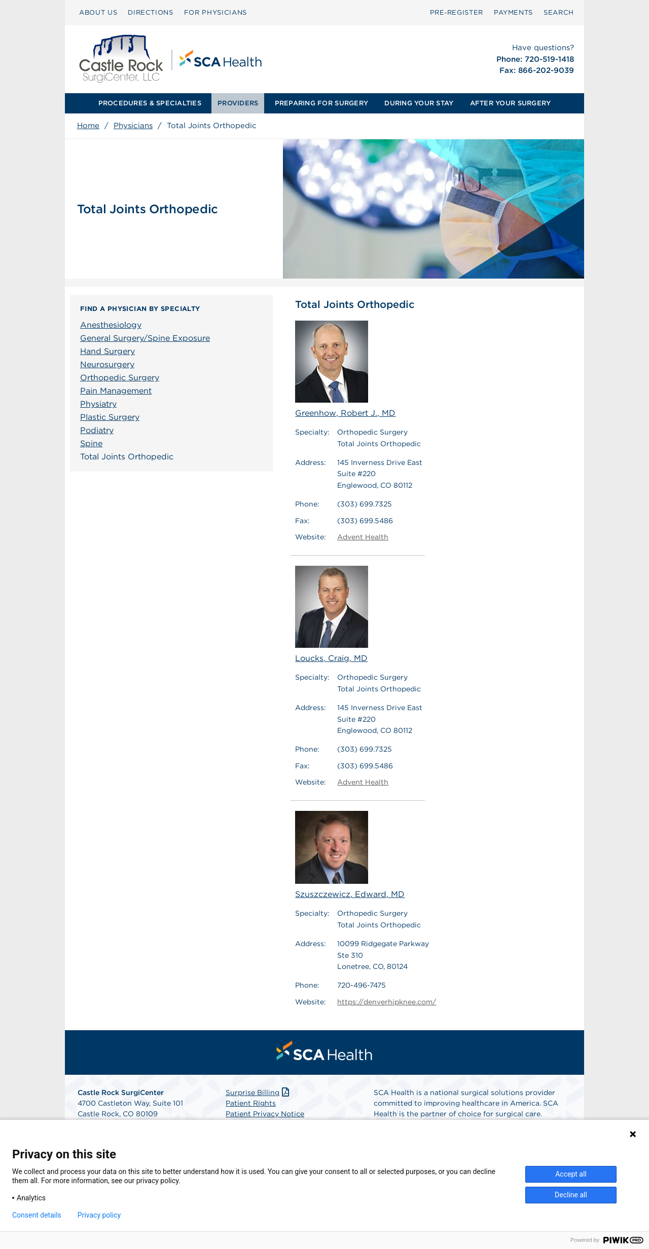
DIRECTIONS (150, 12)
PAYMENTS (513, 12)
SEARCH (559, 12)
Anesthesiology (110, 325)
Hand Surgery (107, 351)
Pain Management (116, 391)
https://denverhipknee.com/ (386, 1002)
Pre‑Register (456, 12)
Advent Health (362, 537)
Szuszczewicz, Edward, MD (350, 855)
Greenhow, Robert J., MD (345, 369)
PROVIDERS (238, 103)
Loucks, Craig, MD (331, 614)
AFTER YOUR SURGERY (510, 103)
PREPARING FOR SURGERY (321, 103)
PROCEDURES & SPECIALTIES (149, 103)
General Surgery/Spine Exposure (145, 338)
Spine (91, 443)
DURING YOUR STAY (418, 103)
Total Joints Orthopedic (126, 456)
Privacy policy (99, 1215)
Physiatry (98, 404)
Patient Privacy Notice (265, 1114)
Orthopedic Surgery (119, 377)
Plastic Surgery (109, 417)
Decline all (571, 1195)
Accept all (571, 1174)
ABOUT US (98, 12)
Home (88, 125)
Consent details (36, 1215)
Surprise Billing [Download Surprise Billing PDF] (258, 1092)
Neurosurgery (107, 364)
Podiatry (97, 430)
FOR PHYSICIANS (215, 12)
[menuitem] (98, 12)
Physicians (133, 125)
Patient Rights (251, 1103)
